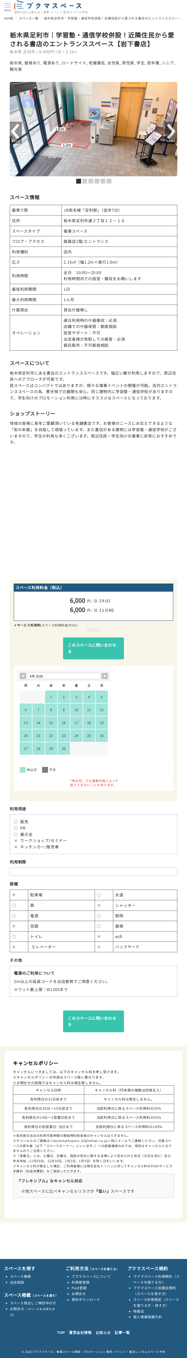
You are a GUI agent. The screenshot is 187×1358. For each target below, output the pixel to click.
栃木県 (16, 63)
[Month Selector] (64, 676)
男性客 (128, 63)
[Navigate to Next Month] (105, 676)
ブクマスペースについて (91, 1276)
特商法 (138, 1311)
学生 (141, 63)
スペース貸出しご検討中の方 (33, 1302)
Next (171, 133)
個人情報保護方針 (147, 1316)
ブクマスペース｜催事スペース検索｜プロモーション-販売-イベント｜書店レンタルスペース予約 (99, 1352)
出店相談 (17, 1282)
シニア (168, 63)
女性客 (113, 63)
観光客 (16, 69)
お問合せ (79, 1293)
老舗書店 (97, 63)
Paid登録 (79, 1287)
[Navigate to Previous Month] (23, 676)
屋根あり (32, 63)
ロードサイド (74, 63)
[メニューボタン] (7, 7)
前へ (16, 133)
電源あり (51, 63)
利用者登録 (81, 1282)
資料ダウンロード (86, 1299)
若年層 (153, 63)
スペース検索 (20, 1276)
